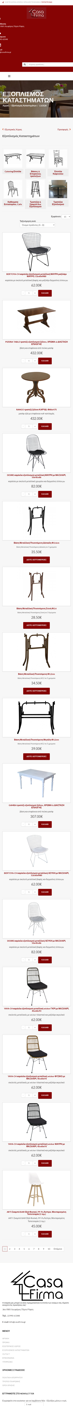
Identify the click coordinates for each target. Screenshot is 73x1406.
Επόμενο (58, 1249)
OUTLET (6, 1354)
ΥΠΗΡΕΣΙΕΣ (7, 1362)
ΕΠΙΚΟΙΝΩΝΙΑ (8, 1358)
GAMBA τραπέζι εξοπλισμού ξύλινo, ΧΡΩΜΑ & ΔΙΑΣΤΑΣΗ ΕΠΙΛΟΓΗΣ (36, 806)
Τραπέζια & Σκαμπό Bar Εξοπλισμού (35, 204)
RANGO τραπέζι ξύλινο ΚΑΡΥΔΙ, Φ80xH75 (36, 409)
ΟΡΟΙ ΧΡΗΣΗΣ (8, 1385)
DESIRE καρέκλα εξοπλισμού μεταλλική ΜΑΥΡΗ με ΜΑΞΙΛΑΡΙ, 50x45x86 (36, 476)
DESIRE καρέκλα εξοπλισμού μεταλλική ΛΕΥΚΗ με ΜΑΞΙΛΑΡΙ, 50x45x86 (36, 941)
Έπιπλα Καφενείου (58, 172)
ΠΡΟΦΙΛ (6, 1342)
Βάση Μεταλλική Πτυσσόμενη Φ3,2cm (36, 674)
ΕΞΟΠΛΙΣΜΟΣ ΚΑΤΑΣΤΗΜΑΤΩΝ (15, 1350)
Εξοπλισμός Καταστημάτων (24, 105)
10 (49, 1249)
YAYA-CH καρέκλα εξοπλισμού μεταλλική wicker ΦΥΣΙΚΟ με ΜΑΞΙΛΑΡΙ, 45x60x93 (36, 1077)
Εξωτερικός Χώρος (13, 129)
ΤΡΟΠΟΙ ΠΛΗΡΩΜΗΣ (11, 1381)
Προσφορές (62, 129)
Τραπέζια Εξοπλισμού (58, 203)
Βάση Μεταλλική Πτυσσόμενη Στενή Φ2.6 (36, 608)
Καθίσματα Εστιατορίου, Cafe (13, 203)
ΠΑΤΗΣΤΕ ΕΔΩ (46, 2)
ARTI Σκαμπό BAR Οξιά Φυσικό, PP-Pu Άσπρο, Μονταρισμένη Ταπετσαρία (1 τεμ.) (36, 1213)
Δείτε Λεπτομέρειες (36, 560)
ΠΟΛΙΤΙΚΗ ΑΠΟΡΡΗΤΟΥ (12, 1377)
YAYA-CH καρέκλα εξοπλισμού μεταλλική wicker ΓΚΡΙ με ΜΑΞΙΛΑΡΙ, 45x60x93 (36, 1009)
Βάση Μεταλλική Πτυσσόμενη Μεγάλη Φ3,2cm (36, 739)
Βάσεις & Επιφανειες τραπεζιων (35, 173)
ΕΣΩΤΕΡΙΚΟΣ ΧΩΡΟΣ (11, 1346)
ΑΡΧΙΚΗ (5, 1338)
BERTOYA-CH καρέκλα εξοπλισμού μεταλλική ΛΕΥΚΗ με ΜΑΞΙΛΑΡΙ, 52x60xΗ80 (36, 874)
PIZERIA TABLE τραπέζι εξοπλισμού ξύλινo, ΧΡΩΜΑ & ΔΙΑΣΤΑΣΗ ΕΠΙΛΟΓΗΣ (36, 343)
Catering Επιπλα (13, 171)
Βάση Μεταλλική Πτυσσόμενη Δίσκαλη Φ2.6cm (36, 543)
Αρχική (6, 105)
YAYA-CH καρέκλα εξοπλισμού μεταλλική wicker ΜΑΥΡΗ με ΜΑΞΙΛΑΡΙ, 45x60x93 (36, 1145)
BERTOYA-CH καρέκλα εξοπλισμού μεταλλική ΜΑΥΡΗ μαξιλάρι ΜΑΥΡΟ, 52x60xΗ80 (36, 275)
